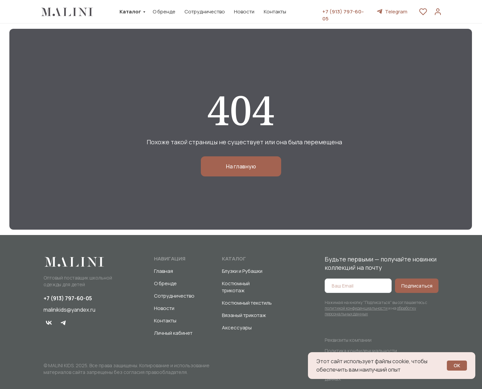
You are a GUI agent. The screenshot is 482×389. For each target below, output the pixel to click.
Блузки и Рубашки (242, 271)
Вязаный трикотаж (244, 315)
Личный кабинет (173, 332)
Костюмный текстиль (247, 302)
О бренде (164, 11)
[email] (358, 286)
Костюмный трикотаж (236, 287)
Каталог (130, 11)
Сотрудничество (204, 11)
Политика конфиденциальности (361, 350)
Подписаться (416, 286)
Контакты (275, 11)
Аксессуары (237, 327)
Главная (163, 271)
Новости (244, 11)
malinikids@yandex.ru (69, 309)
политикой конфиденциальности (356, 308)
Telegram (396, 11)
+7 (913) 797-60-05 (68, 298)
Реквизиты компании (348, 340)
